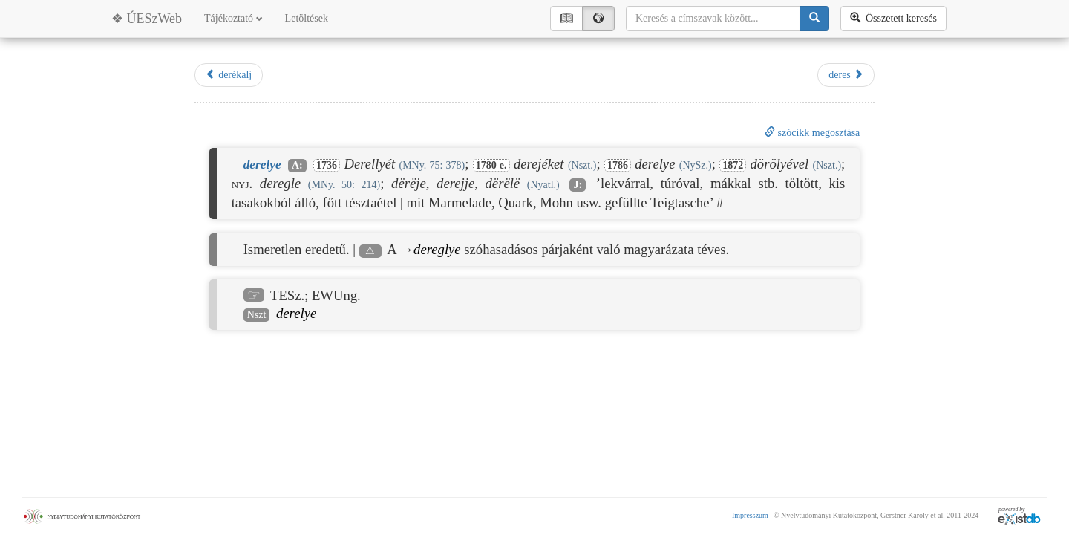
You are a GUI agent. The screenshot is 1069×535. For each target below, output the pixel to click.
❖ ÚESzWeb (146, 18)
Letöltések (306, 18)
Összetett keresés (893, 18)
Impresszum (750, 515)
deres (845, 74)
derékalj (229, 74)
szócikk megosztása (812, 132)
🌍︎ (598, 18)
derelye (296, 313)
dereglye (437, 249)
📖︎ (566, 18)
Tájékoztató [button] (233, 18)
